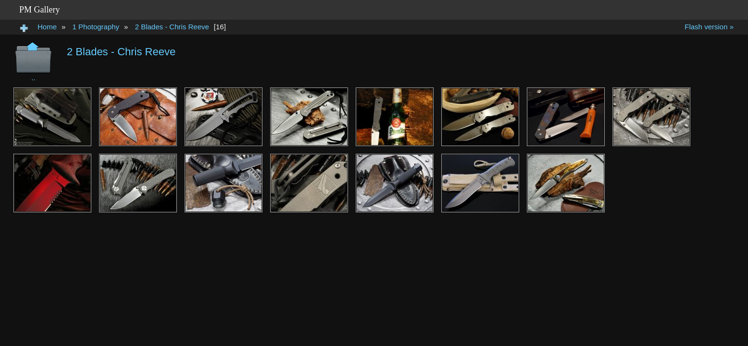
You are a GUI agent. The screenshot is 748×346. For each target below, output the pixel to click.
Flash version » (709, 27)
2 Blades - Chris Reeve (172, 27)
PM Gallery (39, 9)
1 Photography (96, 27)
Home (47, 27)
